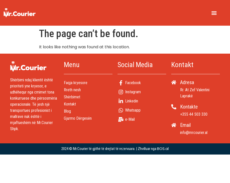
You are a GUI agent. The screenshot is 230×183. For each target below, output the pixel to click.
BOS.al (163, 148)
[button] (214, 13)
